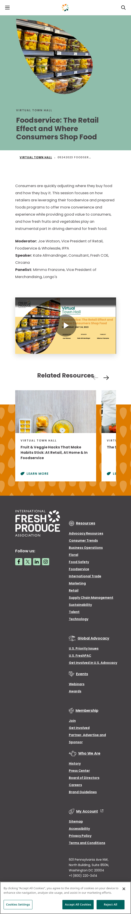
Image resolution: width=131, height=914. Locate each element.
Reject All (110, 904)
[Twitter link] (27, 561)
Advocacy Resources (86, 533)
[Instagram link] (45, 561)
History (75, 763)
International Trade (85, 576)
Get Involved (79, 728)
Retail (73, 590)
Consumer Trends (83, 540)
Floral (73, 555)
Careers (75, 785)
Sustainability (80, 604)
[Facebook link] (18, 561)
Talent (74, 612)
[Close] (124, 889)
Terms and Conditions (87, 843)
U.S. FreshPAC (80, 655)
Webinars (77, 684)
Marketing (77, 583)
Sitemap (76, 821)
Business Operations (86, 547)
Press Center (79, 770)
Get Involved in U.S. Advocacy (93, 662)
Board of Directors (84, 778)
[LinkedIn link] (36, 561)
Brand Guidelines (83, 792)
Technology (78, 619)
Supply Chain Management (91, 597)
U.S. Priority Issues (84, 648)
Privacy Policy (80, 836)
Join (72, 720)
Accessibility (79, 828)
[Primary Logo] (65, 7)
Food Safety (79, 562)
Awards (75, 691)
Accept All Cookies (78, 904)
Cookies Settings (18, 904)
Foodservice (79, 569)
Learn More (38, 473)
